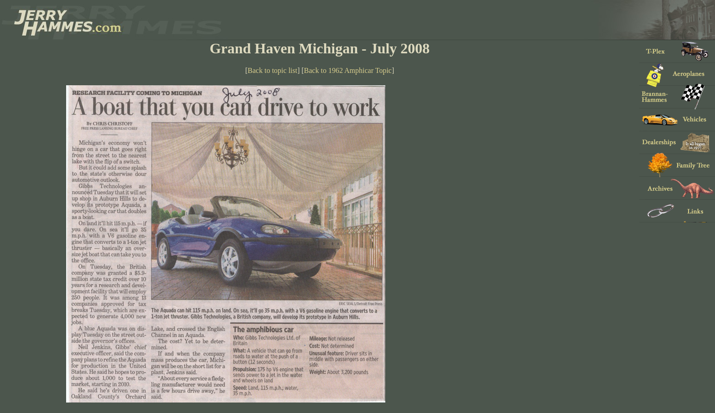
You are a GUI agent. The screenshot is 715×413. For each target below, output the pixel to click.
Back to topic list (272, 70)
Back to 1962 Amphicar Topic (348, 70)
